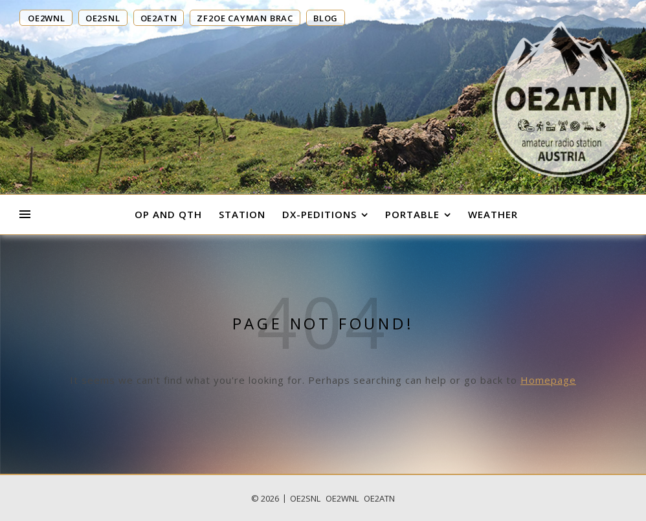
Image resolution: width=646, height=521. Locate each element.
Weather (493, 214)
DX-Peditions (319, 214)
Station (242, 214)
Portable (412, 214)
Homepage (548, 379)
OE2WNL (342, 498)
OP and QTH (168, 214)
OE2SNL (305, 498)
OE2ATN (379, 498)
